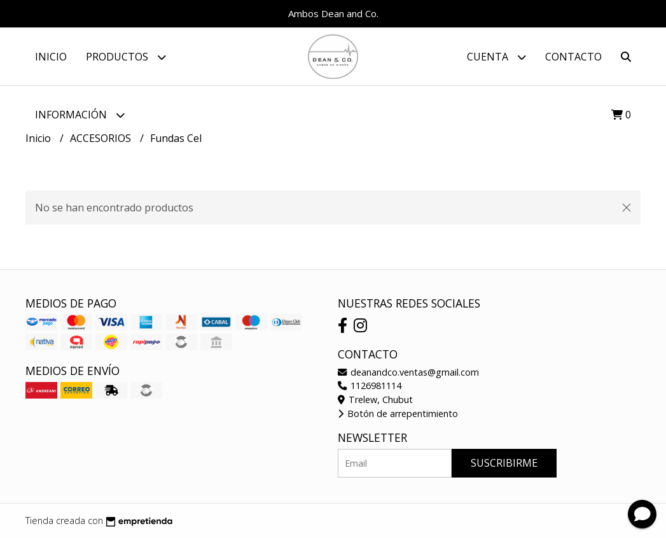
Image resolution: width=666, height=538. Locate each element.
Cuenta (496, 57)
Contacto (573, 57)
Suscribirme (504, 463)
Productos (126, 57)
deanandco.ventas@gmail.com (408, 372)
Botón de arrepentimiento (398, 413)
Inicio (51, 57)
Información (80, 115)
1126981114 (369, 385)
